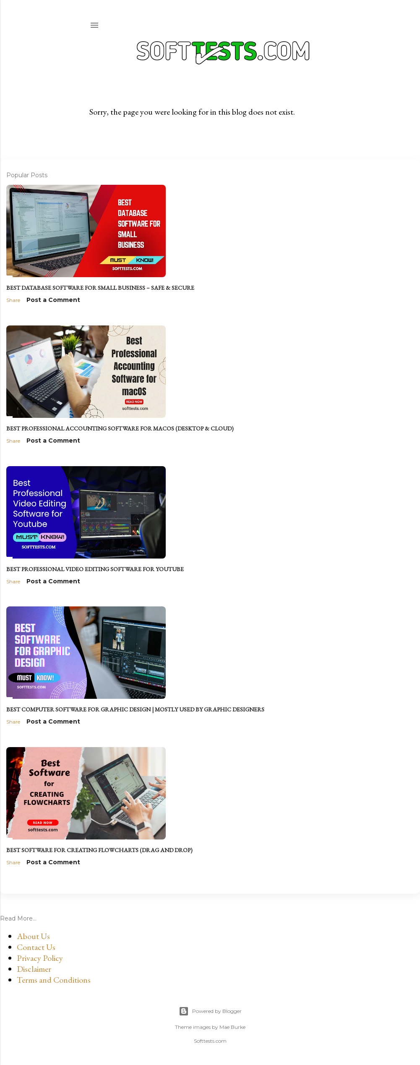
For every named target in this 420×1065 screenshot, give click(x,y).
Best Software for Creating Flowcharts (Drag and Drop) (99, 850)
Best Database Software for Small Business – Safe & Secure (100, 287)
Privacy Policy (40, 957)
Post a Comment (53, 300)
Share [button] (13, 300)
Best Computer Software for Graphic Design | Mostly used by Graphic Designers (135, 709)
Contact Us (36, 947)
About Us (33, 936)
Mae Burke (232, 1027)
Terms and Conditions (54, 979)
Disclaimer (34, 968)
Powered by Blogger (210, 1011)
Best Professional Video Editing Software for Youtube (95, 569)
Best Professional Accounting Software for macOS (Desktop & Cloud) (120, 428)
